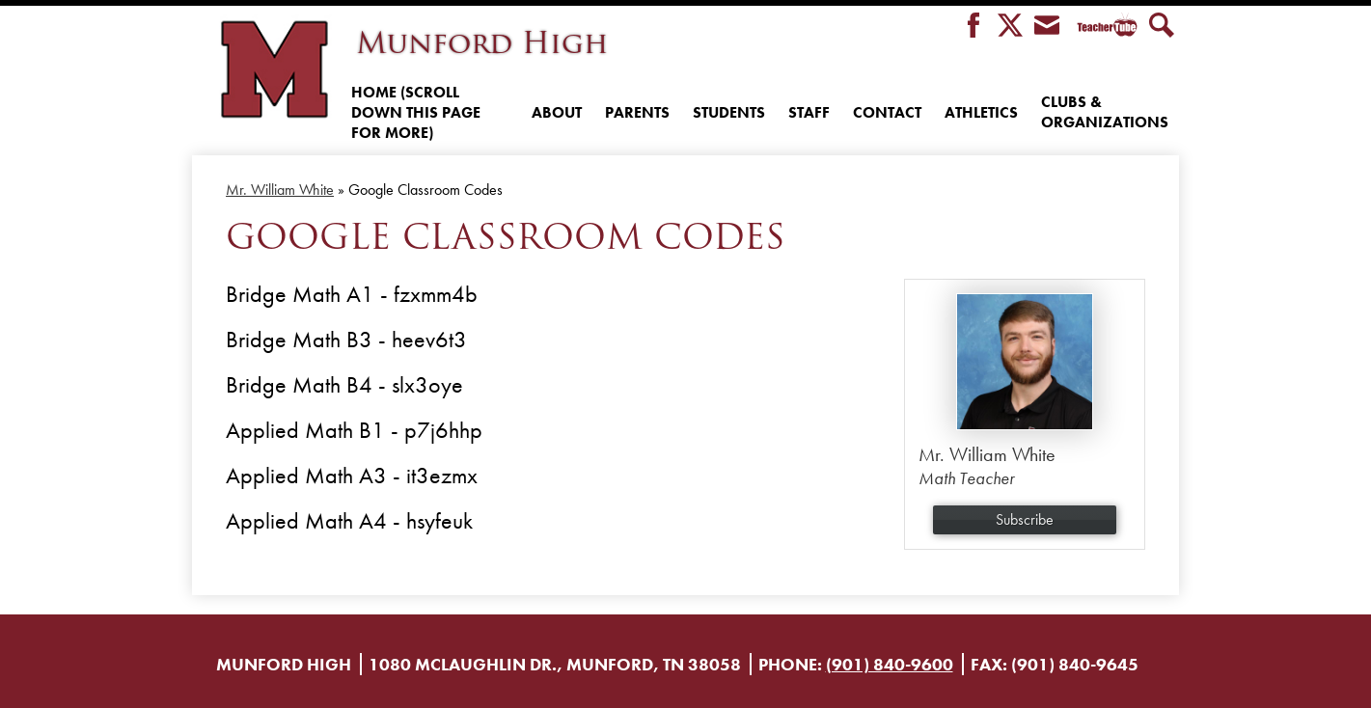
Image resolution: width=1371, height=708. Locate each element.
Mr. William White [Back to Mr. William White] (280, 189)
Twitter (1010, 27)
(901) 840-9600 (889, 664)
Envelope (1046, 27)
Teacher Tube (1104, 27)
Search (1161, 27)
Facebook (973, 27)
